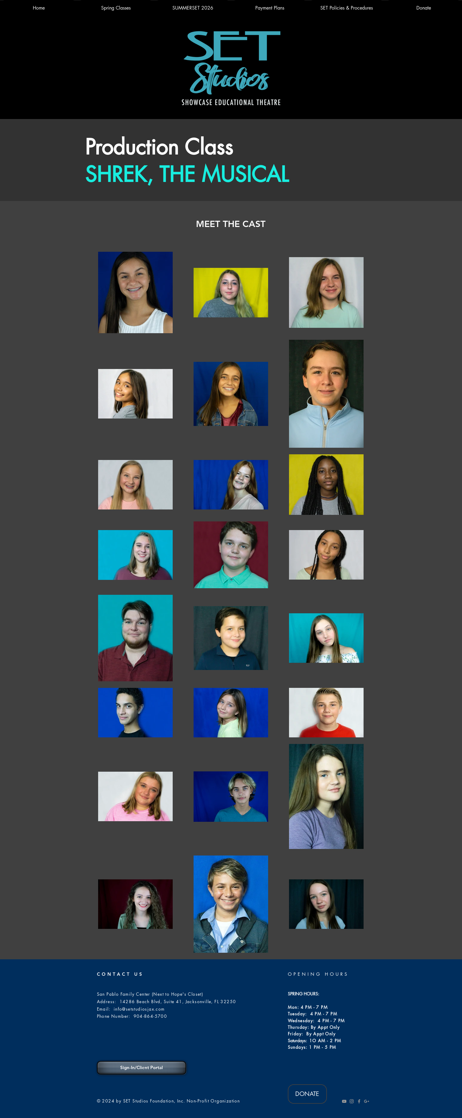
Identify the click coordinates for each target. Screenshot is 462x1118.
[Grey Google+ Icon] (366, 1101)
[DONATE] (307, 1094)
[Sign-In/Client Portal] (141, 1067)
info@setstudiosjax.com (139, 1009)
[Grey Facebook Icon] (359, 1101)
